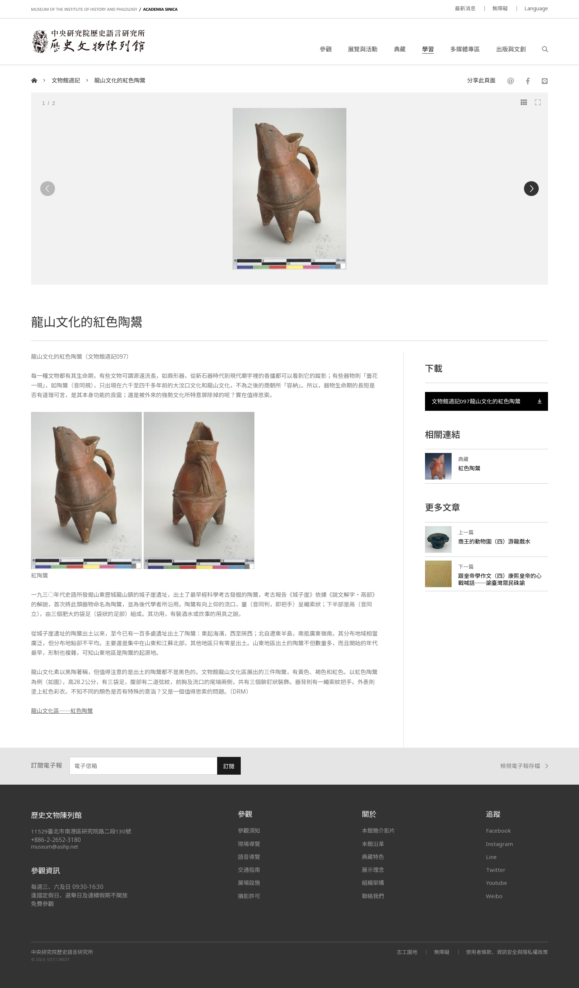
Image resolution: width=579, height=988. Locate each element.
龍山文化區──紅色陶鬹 (62, 711)
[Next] (531, 188)
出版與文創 (511, 49)
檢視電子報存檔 (524, 766)
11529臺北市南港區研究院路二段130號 (81, 831)
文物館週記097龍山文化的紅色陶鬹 (486, 401)
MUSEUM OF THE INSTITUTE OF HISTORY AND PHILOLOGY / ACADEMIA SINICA (104, 9)
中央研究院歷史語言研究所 (62, 952)
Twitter (496, 869)
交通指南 (249, 869)
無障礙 (500, 8)
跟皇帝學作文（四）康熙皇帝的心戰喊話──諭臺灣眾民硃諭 (500, 579)
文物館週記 (66, 80)
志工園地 (406, 951)
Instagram (499, 843)
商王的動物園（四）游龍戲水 (494, 541)
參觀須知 (249, 830)
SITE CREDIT (58, 959)
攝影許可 (249, 896)
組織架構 (373, 882)
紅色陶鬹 (469, 468)
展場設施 (249, 882)
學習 (428, 49)
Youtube (497, 882)
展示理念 (373, 869)
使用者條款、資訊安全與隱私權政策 (506, 951)
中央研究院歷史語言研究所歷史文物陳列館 (89, 42)
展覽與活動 (362, 49)
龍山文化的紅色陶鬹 (119, 80)
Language (536, 8)
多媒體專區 (465, 49)
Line (491, 856)
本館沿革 (373, 843)
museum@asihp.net (55, 846)
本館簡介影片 (378, 830)
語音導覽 (249, 856)
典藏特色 (373, 856)
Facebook (498, 830)
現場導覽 (249, 843)
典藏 (400, 49)
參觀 (326, 49)
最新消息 (465, 8)
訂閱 (228, 766)
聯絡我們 (373, 896)
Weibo (494, 896)
